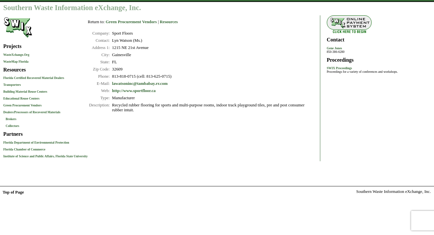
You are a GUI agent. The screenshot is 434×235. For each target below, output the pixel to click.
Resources (169, 22)
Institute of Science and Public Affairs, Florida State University (45, 156)
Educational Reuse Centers (21, 98)
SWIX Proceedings (339, 68)
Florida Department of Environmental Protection (36, 142)
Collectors (12, 126)
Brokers (11, 119)
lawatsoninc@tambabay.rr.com (140, 83)
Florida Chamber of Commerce (24, 149)
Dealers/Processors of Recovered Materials (31, 112)
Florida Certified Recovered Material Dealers (33, 78)
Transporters (12, 84)
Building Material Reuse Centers (25, 91)
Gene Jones (334, 48)
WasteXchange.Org (16, 54)
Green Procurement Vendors (22, 105)
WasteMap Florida (15, 61)
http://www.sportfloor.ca (134, 90)
